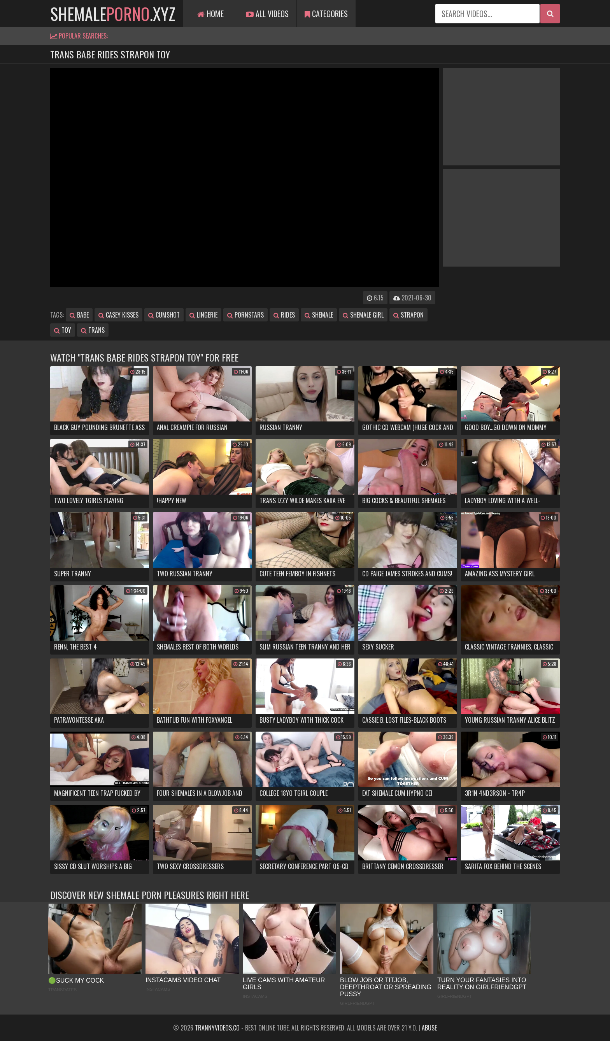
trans (93, 330)
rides (284, 314)
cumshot (164, 314)
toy (62, 330)
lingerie (203, 314)
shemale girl (363, 314)
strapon (408, 314)
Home (210, 13)
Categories (326, 13)
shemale (319, 314)
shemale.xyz (112, 14)
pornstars (245, 314)
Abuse (429, 1027)
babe (79, 314)
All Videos (267, 13)
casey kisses (118, 314)
